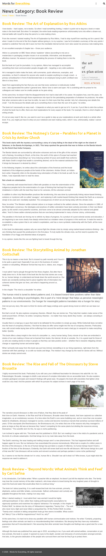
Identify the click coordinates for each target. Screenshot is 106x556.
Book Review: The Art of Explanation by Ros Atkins (44, 24)
